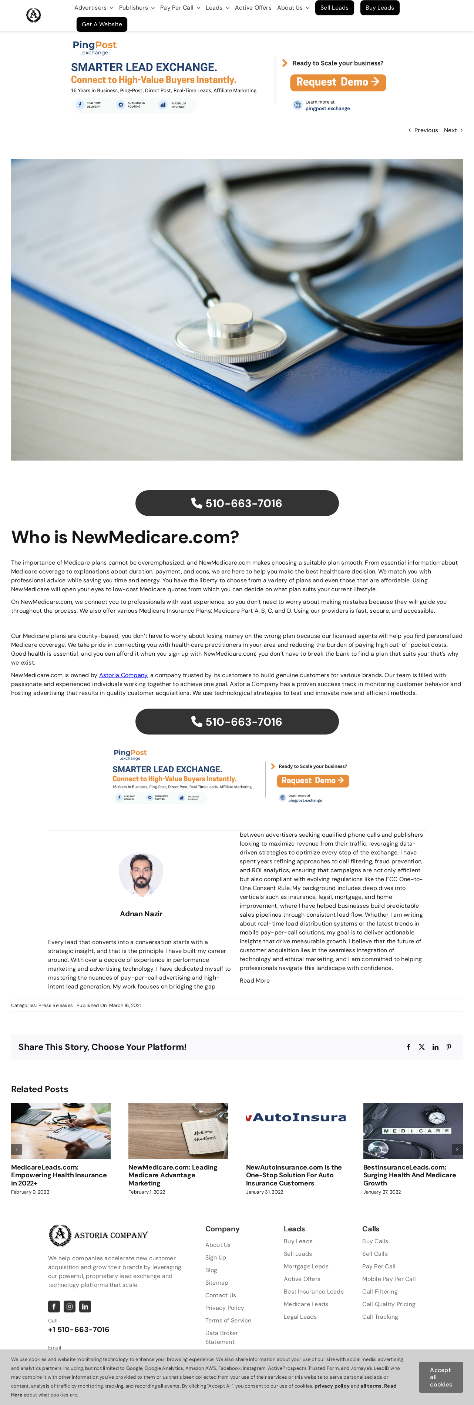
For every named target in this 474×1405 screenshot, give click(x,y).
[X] (421, 1047)
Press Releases (55, 1005)
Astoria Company (123, 675)
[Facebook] (408, 1047)
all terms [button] (370, 1386)
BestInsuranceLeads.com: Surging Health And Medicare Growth (409, 1175)
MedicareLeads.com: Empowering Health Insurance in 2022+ (59, 1175)
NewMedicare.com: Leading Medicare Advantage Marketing (173, 1175)
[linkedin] (85, 1306)
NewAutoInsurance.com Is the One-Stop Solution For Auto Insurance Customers (294, 1175)
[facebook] (54, 1306)
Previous (426, 130)
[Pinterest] (448, 1047)
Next (450, 130)
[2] (237, 33)
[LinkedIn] (435, 1047)
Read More (255, 980)
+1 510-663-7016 (79, 1329)
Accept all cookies (441, 1377)
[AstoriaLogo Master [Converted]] (33, 11)
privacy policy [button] (332, 1386)
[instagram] (69, 1306)
